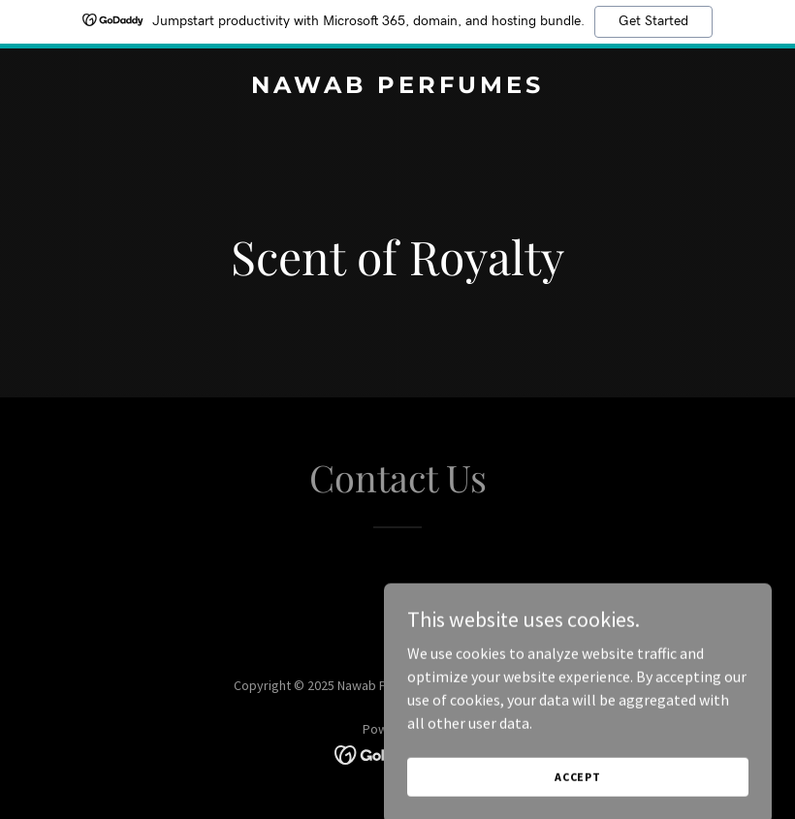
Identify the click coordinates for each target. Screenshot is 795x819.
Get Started (653, 21)
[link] (397, 87)
